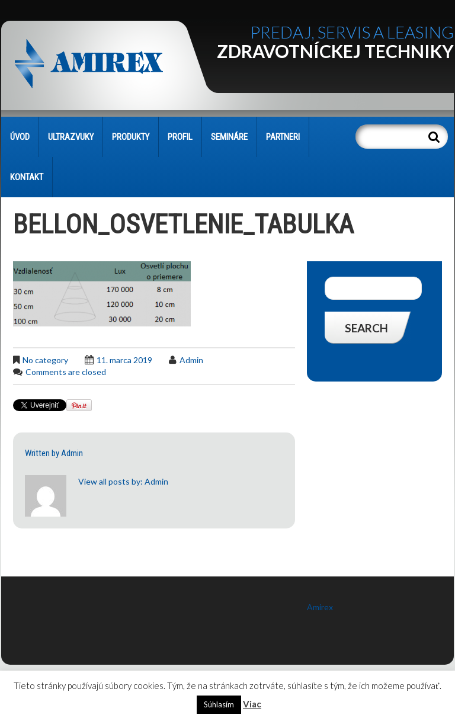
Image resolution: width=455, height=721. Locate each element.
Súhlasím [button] (219, 704)
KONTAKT (26, 177)
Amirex (320, 607)
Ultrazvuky (71, 137)
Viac (252, 703)
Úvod (20, 137)
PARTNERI (283, 137)
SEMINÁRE (229, 137)
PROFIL (180, 137)
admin (191, 360)
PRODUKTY (130, 137)
